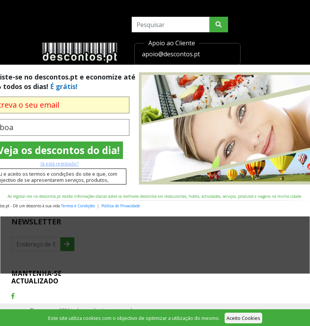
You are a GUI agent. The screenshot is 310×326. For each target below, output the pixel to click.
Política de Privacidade (120, 205)
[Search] (170, 24)
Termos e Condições (78, 205)
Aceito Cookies (243, 318)
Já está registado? (60, 164)
